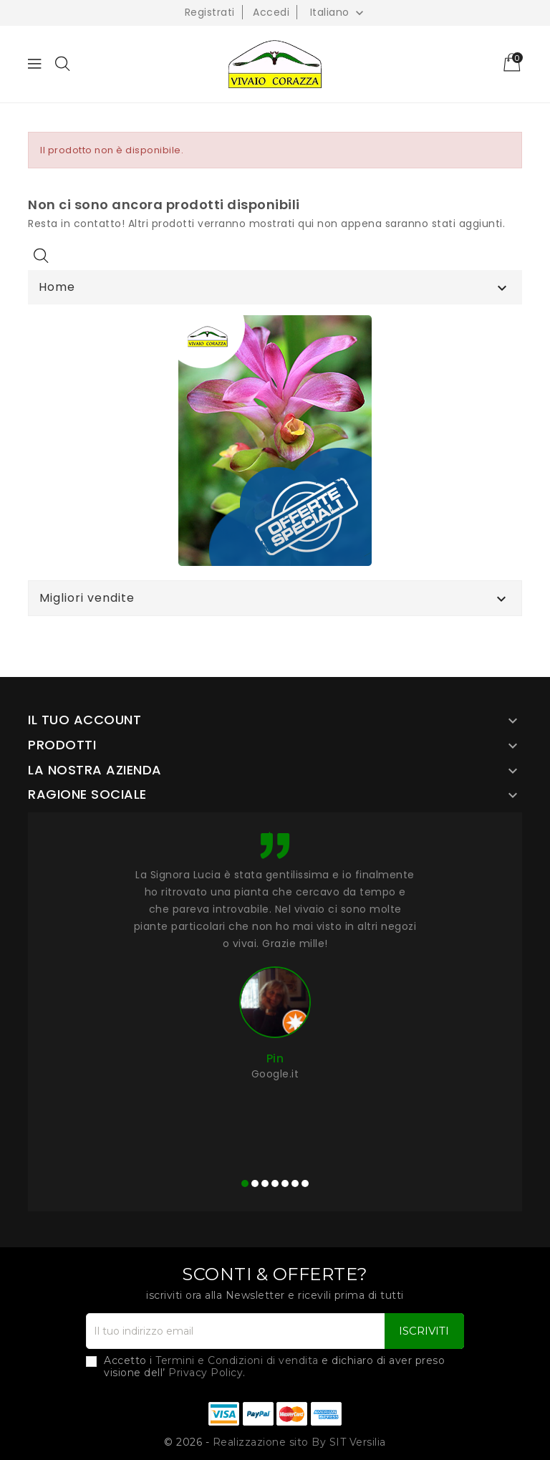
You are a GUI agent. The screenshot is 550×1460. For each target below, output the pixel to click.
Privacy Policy (205, 1372)
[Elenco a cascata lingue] (338, 12)
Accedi (271, 12)
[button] (245, 1183)
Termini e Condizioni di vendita (237, 1360)
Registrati (210, 12)
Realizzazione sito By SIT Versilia (299, 1442)
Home (57, 287)
